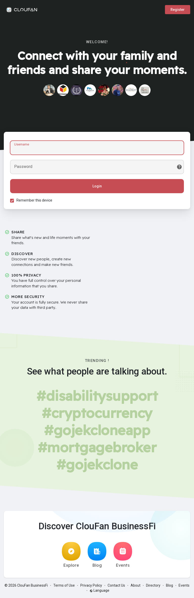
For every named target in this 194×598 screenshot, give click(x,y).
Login (97, 186)
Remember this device (34, 200)
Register (178, 10)
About (135, 585)
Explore (71, 555)
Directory (153, 585)
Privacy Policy (91, 585)
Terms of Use (64, 585)
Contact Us (116, 585)
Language (99, 590)
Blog (97, 555)
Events (122, 555)
